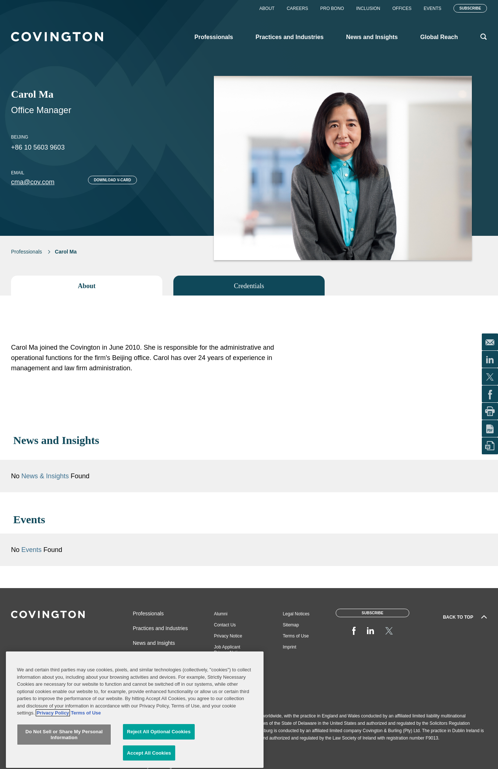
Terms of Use (296, 636)
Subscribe (470, 8)
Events (432, 8)
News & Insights (45, 476)
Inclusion (368, 8)
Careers (297, 8)
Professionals (26, 252)
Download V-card (112, 180)
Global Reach (148, 658)
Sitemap (291, 625)
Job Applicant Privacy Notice (228, 649)
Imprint (289, 647)
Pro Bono (332, 8)
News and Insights (154, 643)
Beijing (19, 137)
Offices (402, 8)
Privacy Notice (228, 636)
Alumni (220, 613)
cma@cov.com (32, 182)
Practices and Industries (160, 628)
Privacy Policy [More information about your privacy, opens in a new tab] (52, 757)
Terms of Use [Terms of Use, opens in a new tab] (86, 757)
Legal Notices (296, 613)
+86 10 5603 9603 (38, 147)
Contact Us (225, 625)
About (267, 8)
